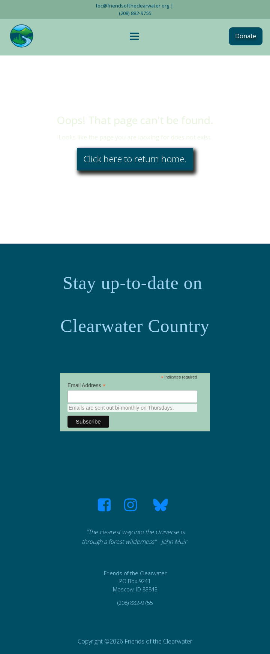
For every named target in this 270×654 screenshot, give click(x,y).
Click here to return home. (135, 159)
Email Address (87, 385)
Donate (245, 36)
